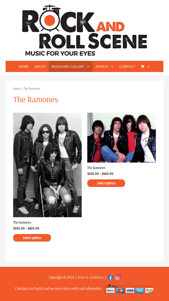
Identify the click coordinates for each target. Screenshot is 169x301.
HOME (24, 66)
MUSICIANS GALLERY (67, 66)
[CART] (145, 66)
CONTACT (127, 66)
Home (16, 88)
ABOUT (40, 66)
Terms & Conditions (91, 277)
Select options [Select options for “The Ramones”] (32, 237)
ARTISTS (101, 66)
